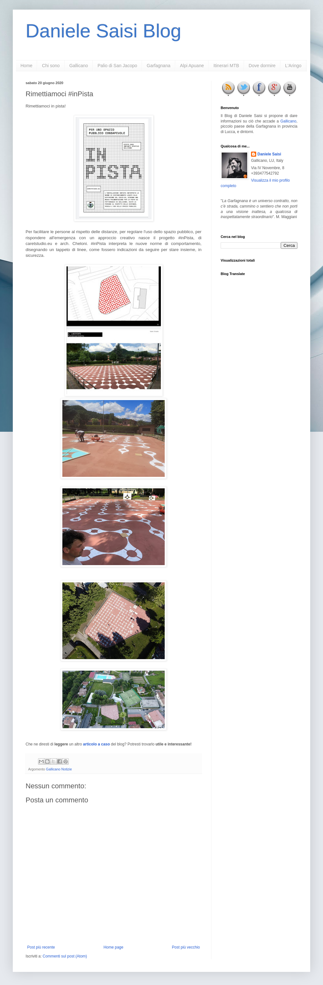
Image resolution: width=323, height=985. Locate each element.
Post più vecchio (186, 947)
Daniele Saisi (269, 154)
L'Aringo (293, 65)
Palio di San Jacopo (117, 65)
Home (26, 65)
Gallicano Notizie (59, 769)
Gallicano (78, 65)
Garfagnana (158, 65)
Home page (113, 947)
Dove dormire (262, 65)
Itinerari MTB (226, 65)
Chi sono (50, 65)
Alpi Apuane (192, 65)
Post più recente (41, 947)
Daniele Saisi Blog (103, 31)
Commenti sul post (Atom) (65, 956)
